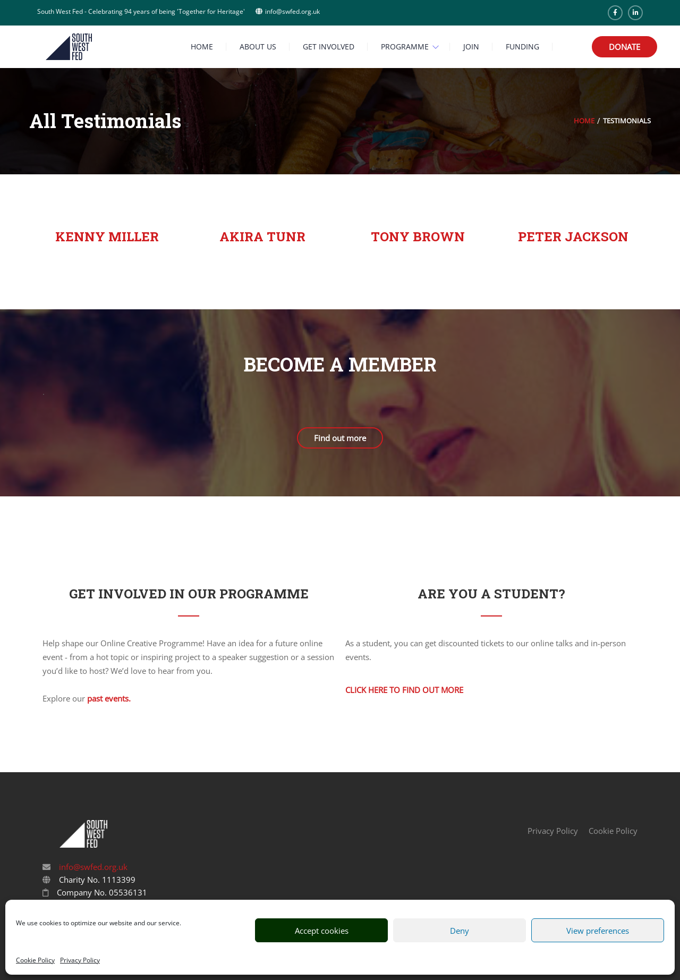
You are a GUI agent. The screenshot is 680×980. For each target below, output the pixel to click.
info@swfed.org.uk (92, 866)
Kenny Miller (107, 236)
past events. (109, 698)
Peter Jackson (573, 236)
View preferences (597, 930)
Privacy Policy (80, 960)
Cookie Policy (35, 960)
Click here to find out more (404, 690)
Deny (459, 930)
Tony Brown (418, 236)
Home (584, 120)
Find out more (340, 438)
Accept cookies (321, 930)
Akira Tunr (262, 236)
